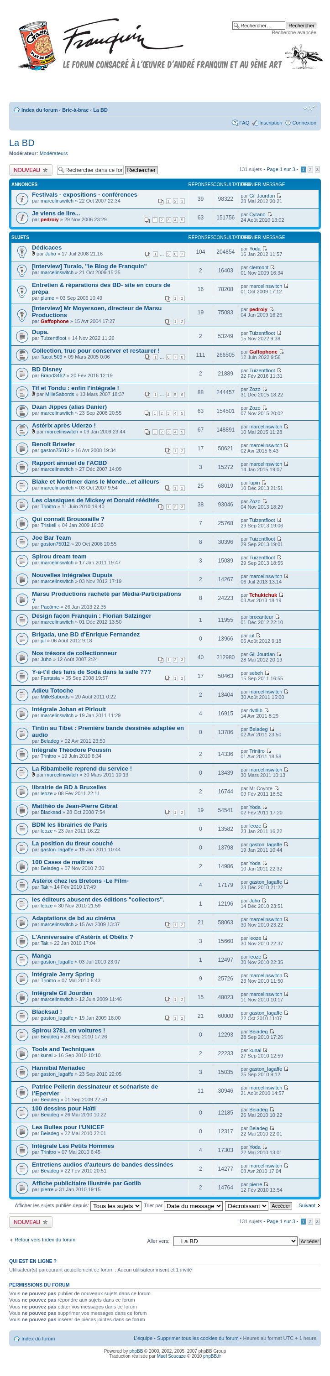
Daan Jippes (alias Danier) (69, 406)
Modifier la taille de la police (309, 108)
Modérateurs (54, 153)
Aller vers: (158, 1241)
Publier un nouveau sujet (30, 170)
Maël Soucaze (171, 1356)
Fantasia (50, 678)
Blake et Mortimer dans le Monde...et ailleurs (95, 481)
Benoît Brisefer (53, 444)
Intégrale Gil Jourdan (62, 993)
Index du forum (39, 110)
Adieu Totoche (52, 690)
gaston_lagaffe (57, 849)
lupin (254, 482)
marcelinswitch (57, 200)
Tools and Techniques (63, 1049)
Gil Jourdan (262, 195)
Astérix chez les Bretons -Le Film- (80, 880)
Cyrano (257, 214)
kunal (46, 1055)
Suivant (307, 1205)
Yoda (255, 248)
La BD (100, 110)
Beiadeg (50, 741)
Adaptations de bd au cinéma (73, 918)
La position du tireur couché (72, 843)
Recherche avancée (294, 32)
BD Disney (47, 369)
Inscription (270, 122)
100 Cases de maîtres (62, 862)
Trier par (183, 1205)
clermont (258, 267)
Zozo (254, 389)
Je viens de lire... (56, 213)
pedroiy (50, 219)
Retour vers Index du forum (45, 1239)
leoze (46, 793)
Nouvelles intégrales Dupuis (72, 575)
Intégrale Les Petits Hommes (73, 1145)
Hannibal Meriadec (58, 1067)
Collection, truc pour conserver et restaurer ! (96, 350)
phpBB (136, 1351)
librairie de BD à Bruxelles (69, 787)
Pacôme (50, 607)
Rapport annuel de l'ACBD (69, 462)
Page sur (281, 169)
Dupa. (40, 331)
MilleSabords (59, 394)
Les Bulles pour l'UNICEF (68, 1127)
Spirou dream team (59, 556)
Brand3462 (53, 375)
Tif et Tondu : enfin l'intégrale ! (75, 388)
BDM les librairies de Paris (70, 824)
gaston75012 (55, 450)
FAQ (244, 122)
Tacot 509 (52, 357)
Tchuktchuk (263, 595)
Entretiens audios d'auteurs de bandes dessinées (102, 1164)
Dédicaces (47, 247)
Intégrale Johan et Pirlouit (69, 709)
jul (43, 640)
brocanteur (261, 617)
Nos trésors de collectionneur (74, 653)
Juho (50, 253)
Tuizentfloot (53, 338)
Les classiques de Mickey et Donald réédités (95, 500)
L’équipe (143, 1338)
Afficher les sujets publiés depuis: (78, 1205)
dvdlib (255, 710)
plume (47, 298)
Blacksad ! (47, 1011)
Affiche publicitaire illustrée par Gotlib (86, 1183)
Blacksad (51, 812)
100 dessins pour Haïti (64, 1108)
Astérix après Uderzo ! (64, 425)
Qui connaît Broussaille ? (68, 519)
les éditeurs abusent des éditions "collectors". (98, 899)
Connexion (304, 122)
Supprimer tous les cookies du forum (198, 1338)
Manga (41, 955)
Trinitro (48, 506)
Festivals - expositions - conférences (84, 194)
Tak (44, 887)
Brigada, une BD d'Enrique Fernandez (86, 634)
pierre (47, 1189)
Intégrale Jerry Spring (63, 974)
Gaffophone (55, 321)
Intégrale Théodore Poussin (71, 749)
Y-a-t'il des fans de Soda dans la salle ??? (91, 671)
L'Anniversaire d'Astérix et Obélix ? (82, 936)
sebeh (256, 673)
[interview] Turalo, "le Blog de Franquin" (89, 266)
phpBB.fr (212, 1356)
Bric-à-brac (75, 110)
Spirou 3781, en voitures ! (68, 1030)
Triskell (48, 525)
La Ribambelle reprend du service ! (82, 768)
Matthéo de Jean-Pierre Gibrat (75, 806)
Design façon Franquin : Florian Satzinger (92, 615)
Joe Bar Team (51, 537)
